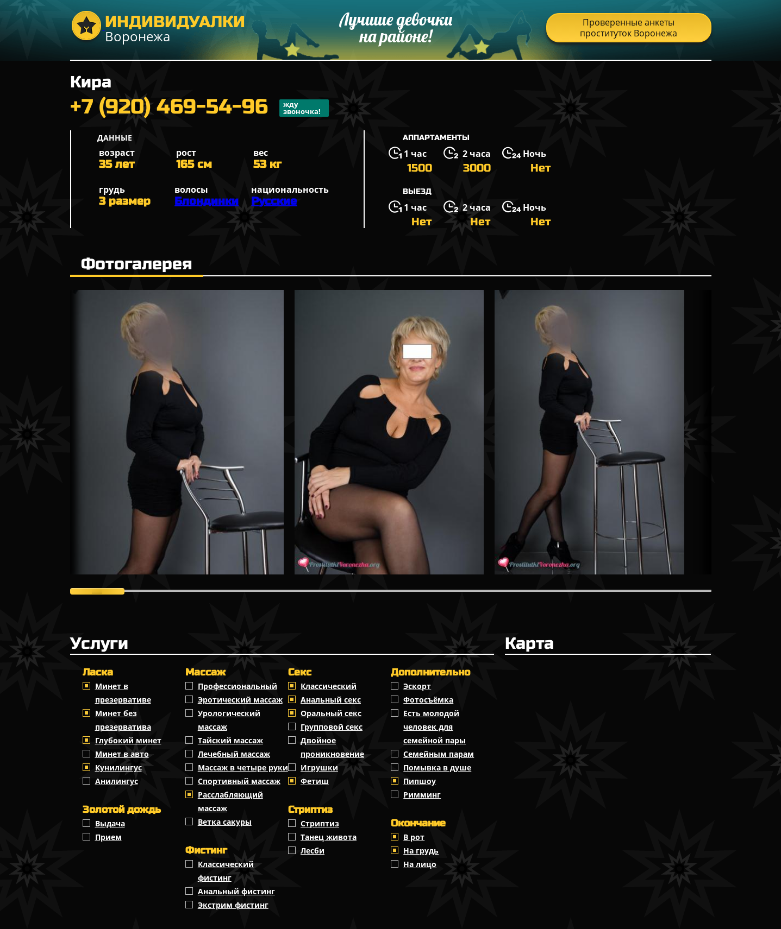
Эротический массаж (240, 699)
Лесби (312, 850)
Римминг (422, 794)
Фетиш (315, 781)
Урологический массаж (229, 720)
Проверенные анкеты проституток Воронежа (628, 27)
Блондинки (206, 201)
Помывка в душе (437, 767)
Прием (108, 837)
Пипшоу (419, 781)
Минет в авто (122, 754)
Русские (274, 201)
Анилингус (116, 781)
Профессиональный (237, 686)
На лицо (419, 864)
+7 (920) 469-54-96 (199, 108)
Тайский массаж (230, 740)
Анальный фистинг (236, 891)
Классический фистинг (226, 871)
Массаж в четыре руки (243, 767)
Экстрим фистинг (233, 905)
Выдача (110, 823)
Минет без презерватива (123, 720)
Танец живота (329, 837)
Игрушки (319, 767)
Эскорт (417, 686)
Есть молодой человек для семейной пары (434, 726)
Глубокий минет (128, 740)
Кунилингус (118, 767)
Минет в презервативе (123, 693)
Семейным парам (438, 754)
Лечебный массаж (234, 754)
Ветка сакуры (225, 822)
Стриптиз (320, 823)
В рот (413, 837)
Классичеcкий (329, 686)
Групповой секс (332, 727)
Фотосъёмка (428, 699)
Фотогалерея (136, 264)
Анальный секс (331, 699)
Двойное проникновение (332, 747)
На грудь (421, 850)
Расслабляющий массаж (230, 801)
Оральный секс (331, 713)
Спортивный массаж (239, 781)
